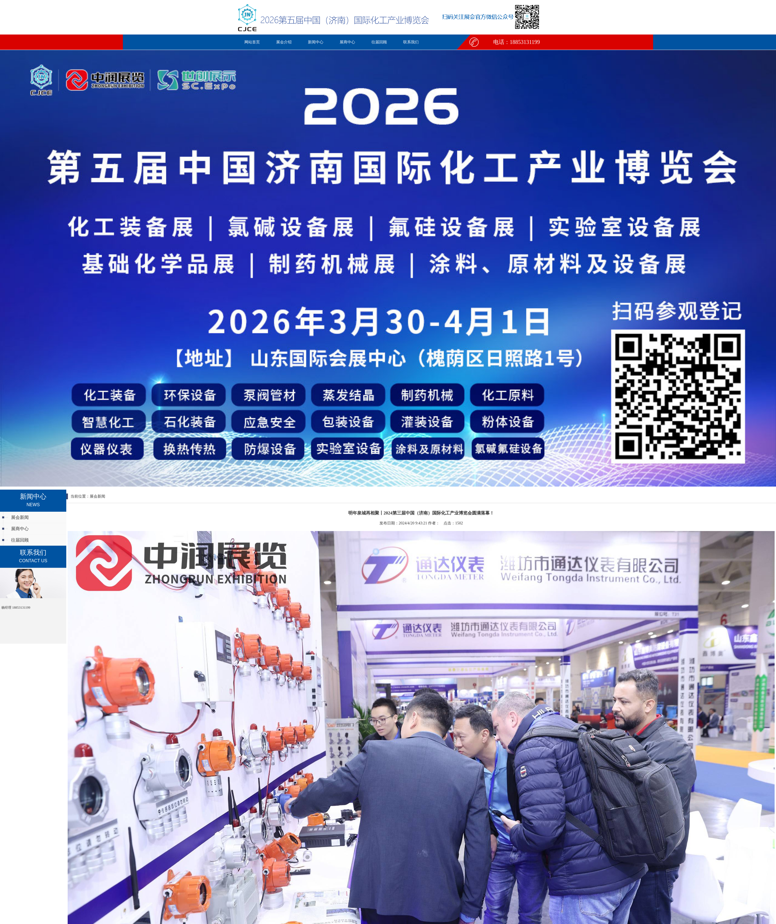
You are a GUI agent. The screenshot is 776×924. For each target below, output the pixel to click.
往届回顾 (379, 42)
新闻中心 (315, 42)
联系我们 (411, 42)
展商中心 (347, 42)
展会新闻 (20, 517)
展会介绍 (284, 42)
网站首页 (252, 42)
